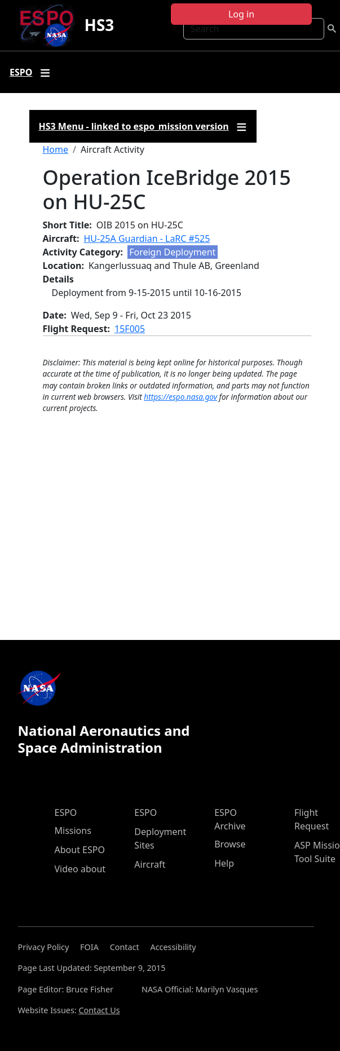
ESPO (66, 812)
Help (224, 863)
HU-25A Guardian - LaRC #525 (147, 238)
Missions (73, 830)
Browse (229, 844)
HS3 (99, 25)
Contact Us (99, 1010)
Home (56, 149)
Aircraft (149, 864)
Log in (241, 14)
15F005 (129, 329)
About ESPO (80, 850)
